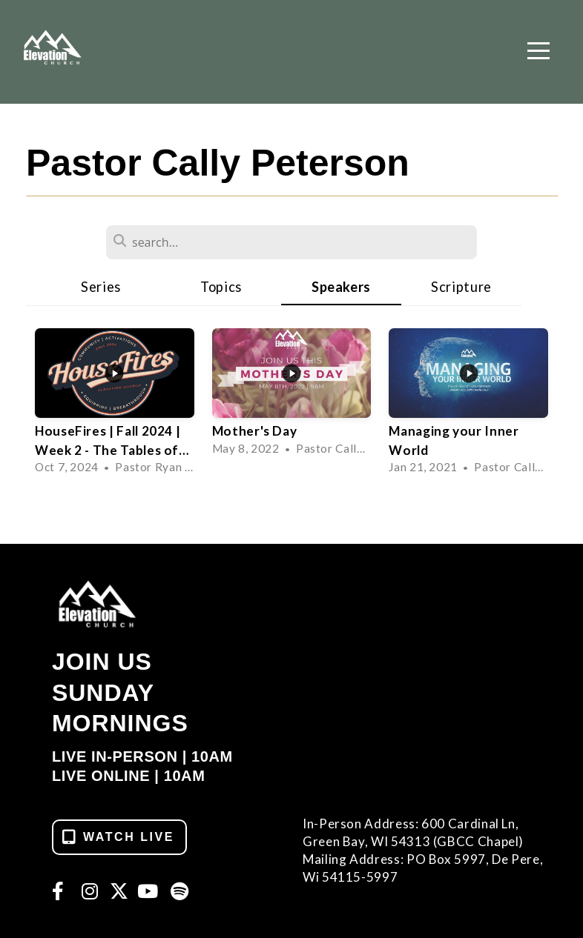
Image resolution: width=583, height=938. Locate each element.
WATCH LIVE (117, 837)
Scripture (461, 287)
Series (101, 287)
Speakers (341, 287)
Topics (221, 287)
